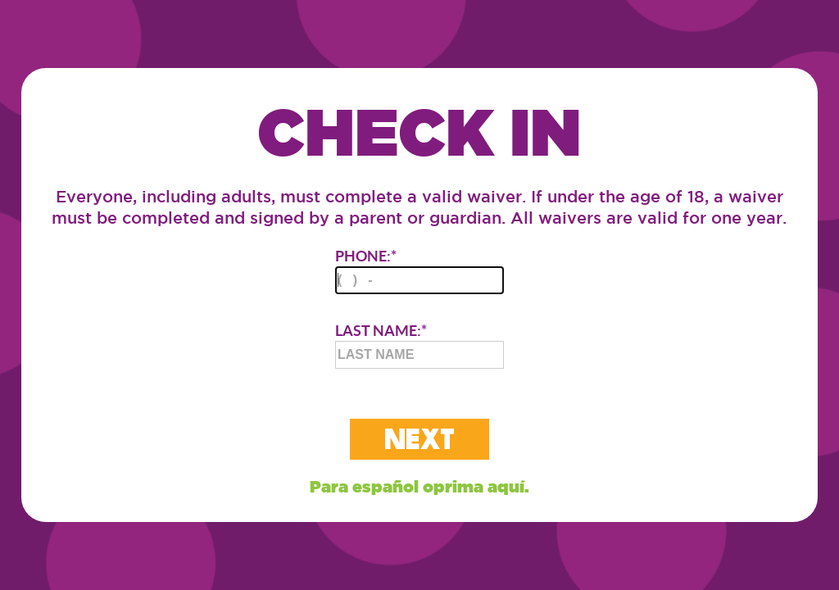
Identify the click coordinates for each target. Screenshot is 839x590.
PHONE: (419, 270)
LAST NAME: (419, 345)
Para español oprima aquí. (419, 486)
